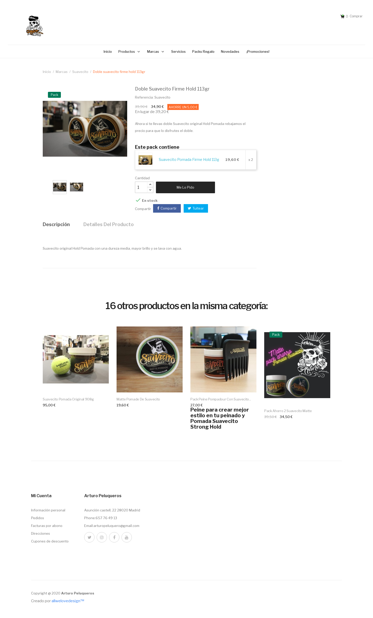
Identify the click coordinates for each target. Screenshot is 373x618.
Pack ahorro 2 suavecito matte (288, 411)
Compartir (169, 208)
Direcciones (40, 533)
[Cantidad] (141, 187)
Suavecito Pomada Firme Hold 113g (189, 160)
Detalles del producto (108, 224)
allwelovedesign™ (68, 601)
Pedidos (37, 518)
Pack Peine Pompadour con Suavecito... (220, 399)
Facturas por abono (46, 526)
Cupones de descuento (50, 541)
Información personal (48, 510)
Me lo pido (185, 187)
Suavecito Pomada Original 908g (68, 399)
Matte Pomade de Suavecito (138, 399)
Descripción (56, 224)
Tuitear (198, 208)
